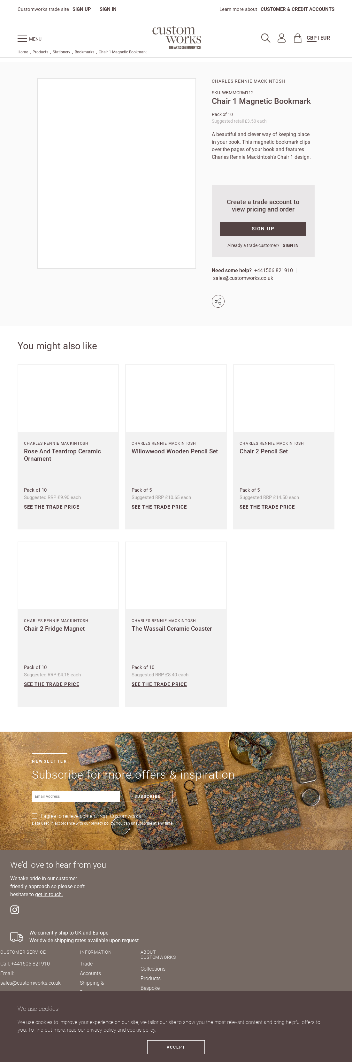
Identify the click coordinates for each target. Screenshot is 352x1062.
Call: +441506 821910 (25, 964)
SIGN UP (82, 9)
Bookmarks (84, 52)
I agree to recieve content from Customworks (91, 816)
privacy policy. (103, 823)
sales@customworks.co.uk (243, 278)
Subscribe (147, 796)
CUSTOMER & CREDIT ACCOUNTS (297, 9)
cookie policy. (141, 1030)
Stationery (61, 52)
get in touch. (49, 894)
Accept (176, 1047)
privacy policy (101, 1030)
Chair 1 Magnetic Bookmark (123, 52)
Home (23, 52)
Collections (153, 969)
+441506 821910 (273, 270)
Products (40, 52)
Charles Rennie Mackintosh (248, 81)
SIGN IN (108, 9)
